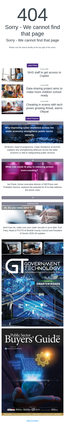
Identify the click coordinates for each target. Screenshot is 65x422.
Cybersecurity (32, 123)
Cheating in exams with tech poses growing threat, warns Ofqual (44, 108)
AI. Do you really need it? (18, 207)
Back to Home (32, 421)
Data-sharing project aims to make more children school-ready (44, 92)
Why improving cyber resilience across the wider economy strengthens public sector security (29, 131)
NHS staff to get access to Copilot (44, 74)
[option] (33, 283)
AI (33, 160)
